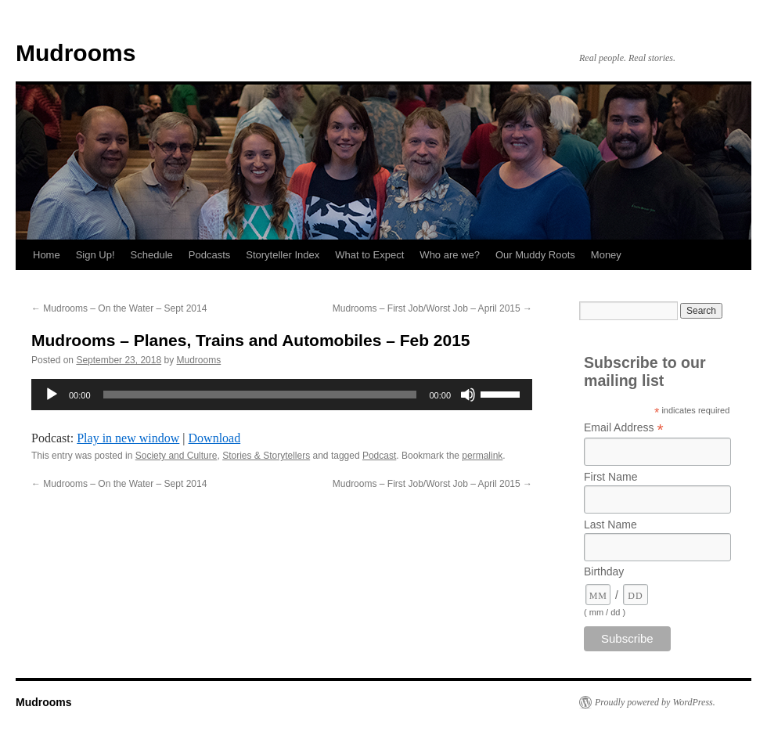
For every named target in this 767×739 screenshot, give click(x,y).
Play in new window (128, 438)
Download (215, 438)
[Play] (51, 394)
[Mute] (468, 394)
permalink (482, 455)
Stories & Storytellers (266, 455)
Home (46, 255)
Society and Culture (176, 455)
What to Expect (369, 255)
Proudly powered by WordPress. (655, 702)
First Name (610, 476)
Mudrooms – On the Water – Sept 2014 (119, 308)
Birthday (604, 571)
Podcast (379, 455)
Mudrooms (75, 53)
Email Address (624, 427)
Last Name (610, 524)
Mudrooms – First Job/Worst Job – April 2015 (432, 308)
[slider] (260, 394)
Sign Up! (95, 255)
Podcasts (209, 255)
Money (606, 255)
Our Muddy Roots (535, 255)
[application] (281, 394)
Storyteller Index (282, 255)
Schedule (152, 255)
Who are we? (450, 255)
